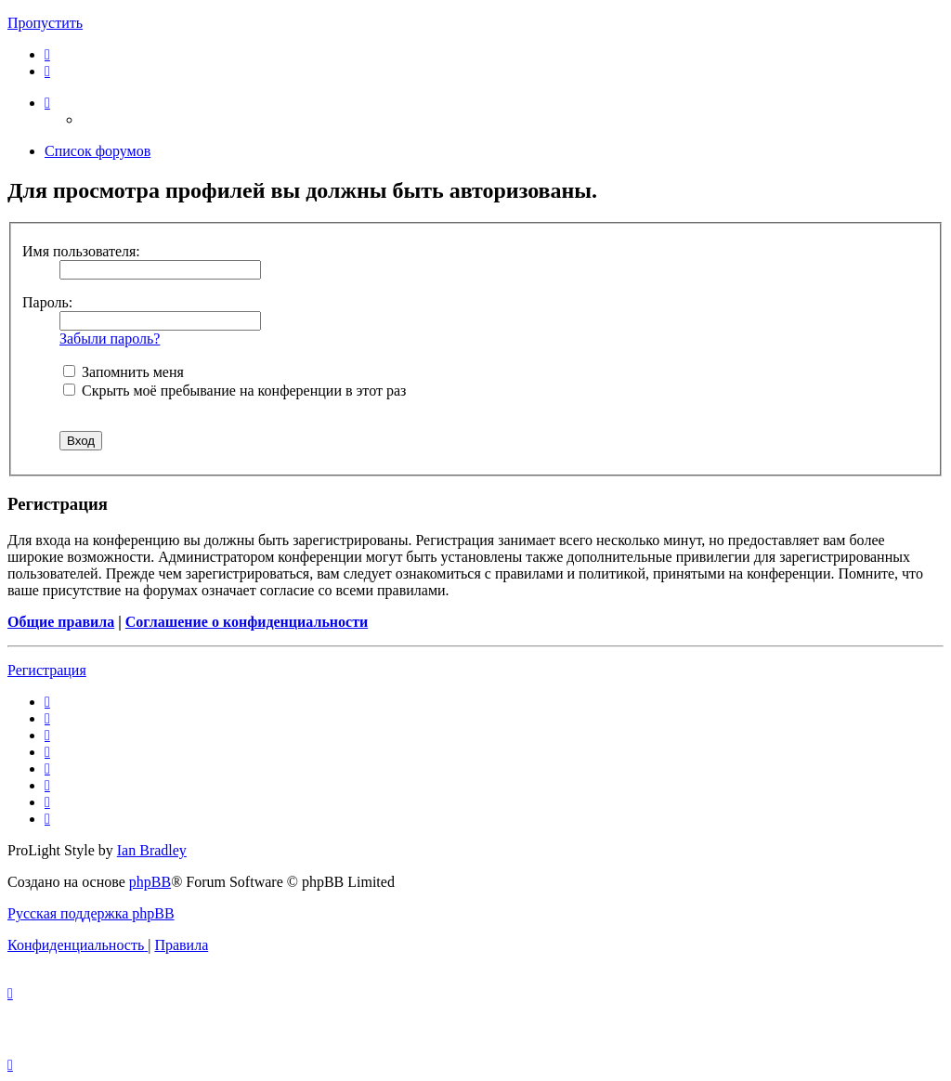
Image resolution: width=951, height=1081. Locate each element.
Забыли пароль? (109, 338)
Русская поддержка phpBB (91, 913)
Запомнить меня (123, 372)
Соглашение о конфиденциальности (246, 622)
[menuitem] (47, 54)
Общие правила (60, 622)
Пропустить (45, 23)
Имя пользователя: (81, 251)
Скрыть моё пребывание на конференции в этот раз (234, 390)
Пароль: (47, 302)
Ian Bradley (152, 850)
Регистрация (46, 670)
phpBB (150, 882)
